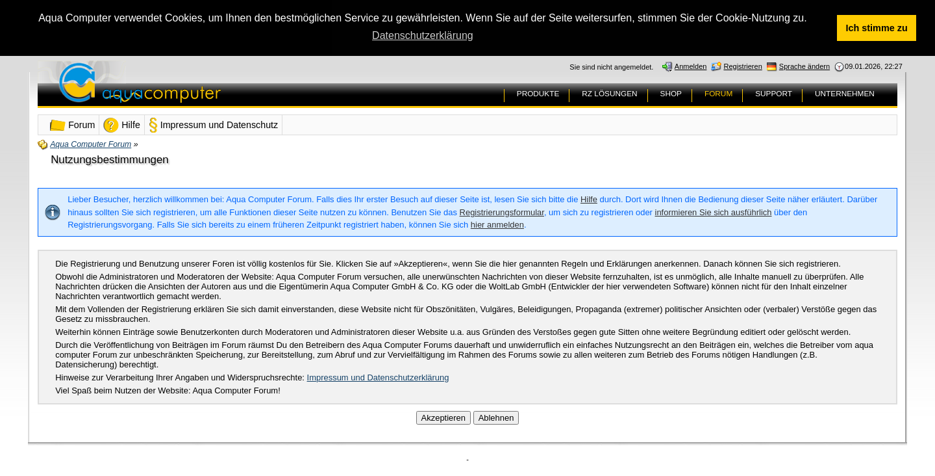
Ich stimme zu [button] (877, 28)
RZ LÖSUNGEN (609, 93)
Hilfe (588, 199)
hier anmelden (497, 225)
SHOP (671, 93)
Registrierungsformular (502, 212)
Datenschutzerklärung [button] (422, 35)
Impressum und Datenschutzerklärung (378, 377)
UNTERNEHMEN (845, 93)
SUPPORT (773, 93)
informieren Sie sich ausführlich (713, 212)
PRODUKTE (538, 93)
